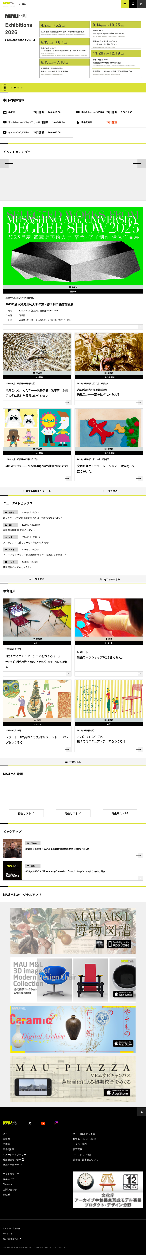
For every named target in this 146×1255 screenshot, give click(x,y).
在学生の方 (8, 1179)
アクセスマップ (11, 1174)
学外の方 (7, 1184)
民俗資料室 (8, 1149)
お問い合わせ (10, 1189)
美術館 (6, 1139)
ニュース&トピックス (84, 1134)
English (6, 1194)
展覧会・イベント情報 (84, 1139)
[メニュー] (125, 4)
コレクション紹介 (82, 1154)
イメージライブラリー (14, 1154)
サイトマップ (8, 1233)
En (142, 4)
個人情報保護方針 (12, 1238)
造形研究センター (13, 1159)
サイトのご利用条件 (11, 1228)
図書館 (6, 1144)
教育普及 (77, 1149)
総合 (5, 1134)
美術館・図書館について (85, 1159)
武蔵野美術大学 (12, 1165)
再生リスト (26, 813)
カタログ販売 (80, 1144)
